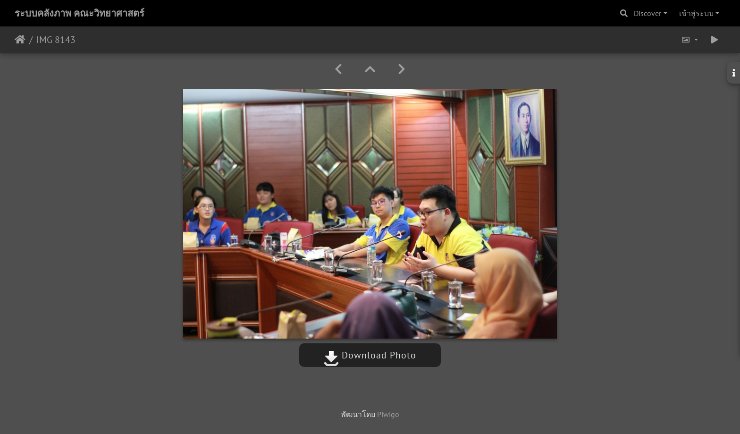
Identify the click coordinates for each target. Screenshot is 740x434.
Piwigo (388, 414)
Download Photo (370, 355)
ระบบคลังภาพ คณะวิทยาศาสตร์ (79, 13)
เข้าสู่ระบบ (696, 13)
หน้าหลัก (20, 40)
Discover (647, 13)
